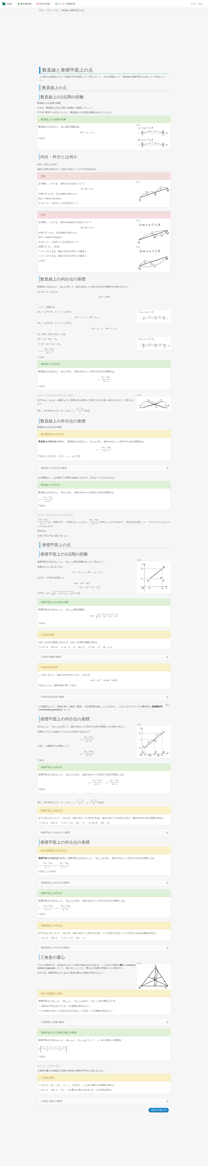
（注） (167, 705)
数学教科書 (24, 4)
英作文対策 (43, 4)
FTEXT (7, 3)
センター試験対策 (65, 4)
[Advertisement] (104, 40)
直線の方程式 (158, 1110)
